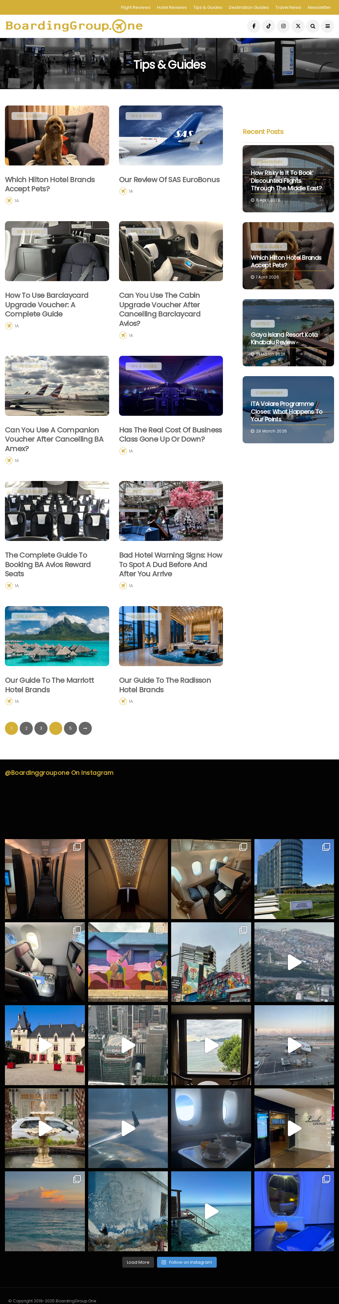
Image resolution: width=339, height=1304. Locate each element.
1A (17, 201)
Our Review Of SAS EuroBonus (169, 180)
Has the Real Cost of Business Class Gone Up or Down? (170, 466)
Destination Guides (249, 7)
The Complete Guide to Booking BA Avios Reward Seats (48, 596)
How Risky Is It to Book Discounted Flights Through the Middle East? (286, 180)
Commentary (269, 161)
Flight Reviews (135, 7)
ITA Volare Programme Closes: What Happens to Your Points (287, 411)
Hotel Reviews (172, 7)
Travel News (288, 7)
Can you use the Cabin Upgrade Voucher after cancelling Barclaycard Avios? (159, 341)
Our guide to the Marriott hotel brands (49, 717)
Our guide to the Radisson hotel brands (165, 717)
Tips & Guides (207, 7)
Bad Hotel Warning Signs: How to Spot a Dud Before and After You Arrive (170, 596)
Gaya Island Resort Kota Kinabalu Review (284, 338)
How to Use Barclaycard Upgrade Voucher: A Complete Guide (46, 336)
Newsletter (319, 7)
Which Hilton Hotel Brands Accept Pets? (50, 184)
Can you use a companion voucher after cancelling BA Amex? (54, 471)
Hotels (263, 323)
